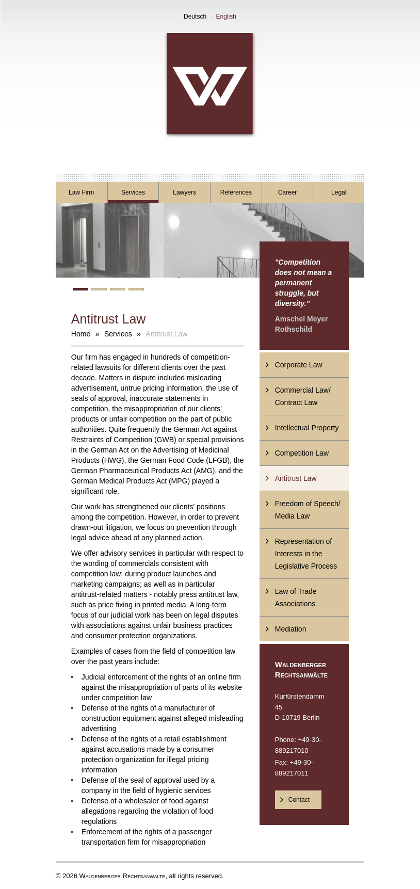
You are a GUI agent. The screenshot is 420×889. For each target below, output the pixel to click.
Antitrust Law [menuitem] (296, 478)
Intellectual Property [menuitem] (307, 428)
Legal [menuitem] (338, 192)
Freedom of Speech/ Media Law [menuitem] (308, 509)
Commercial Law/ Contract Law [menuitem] (303, 396)
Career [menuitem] (287, 192)
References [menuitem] (236, 192)
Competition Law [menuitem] (302, 453)
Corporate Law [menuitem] (298, 365)
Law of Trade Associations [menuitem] (296, 597)
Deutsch (195, 16)
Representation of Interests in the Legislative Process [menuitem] (306, 553)
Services (118, 334)
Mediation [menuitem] (290, 629)
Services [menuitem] (133, 192)
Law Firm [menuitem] (81, 192)
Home (80, 334)
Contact (299, 799)
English (226, 16)
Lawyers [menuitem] (184, 192)
